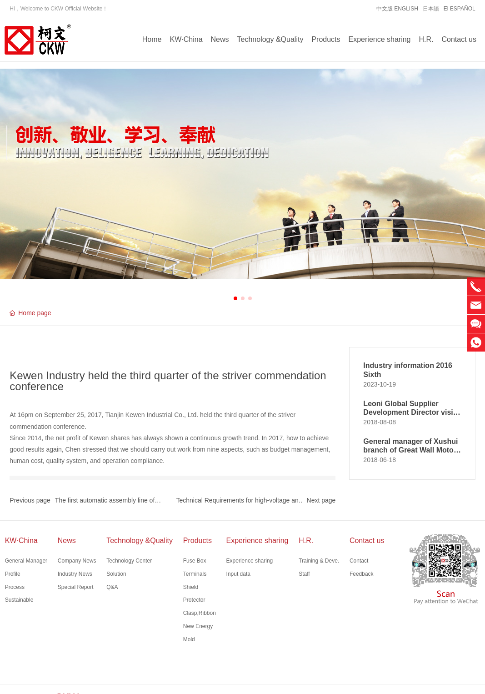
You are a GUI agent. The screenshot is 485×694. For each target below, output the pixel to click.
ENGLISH (406, 8)
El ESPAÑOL (459, 8)
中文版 (384, 8)
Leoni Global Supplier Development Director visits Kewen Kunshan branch (411, 412)
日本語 (431, 8)
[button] (235, 298)
